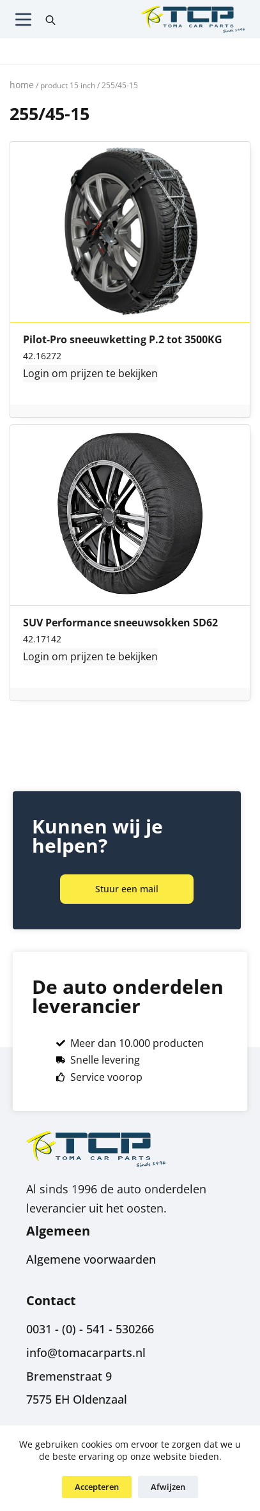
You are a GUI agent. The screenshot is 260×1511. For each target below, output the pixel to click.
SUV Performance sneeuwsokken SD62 (120, 623)
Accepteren (97, 1486)
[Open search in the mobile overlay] (50, 19)
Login (36, 373)
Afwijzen (168, 1486)
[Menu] (23, 19)
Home (22, 85)
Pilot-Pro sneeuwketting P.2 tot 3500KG (122, 340)
